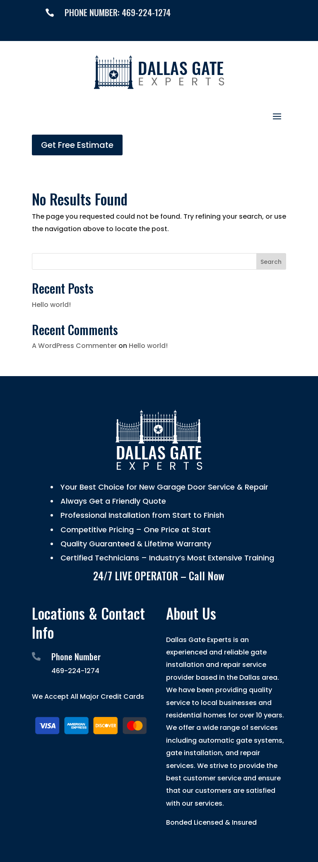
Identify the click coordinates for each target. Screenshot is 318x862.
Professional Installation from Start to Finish (141, 515)
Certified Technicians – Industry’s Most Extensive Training (166, 558)
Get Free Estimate (77, 145)
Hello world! (51, 304)
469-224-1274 (75, 671)
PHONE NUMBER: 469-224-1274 (118, 12)
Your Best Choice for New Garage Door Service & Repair (163, 487)
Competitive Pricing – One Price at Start (134, 529)
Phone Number (76, 656)
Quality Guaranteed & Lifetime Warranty (134, 543)
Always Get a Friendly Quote (112, 501)
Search (271, 262)
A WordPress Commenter (74, 345)
